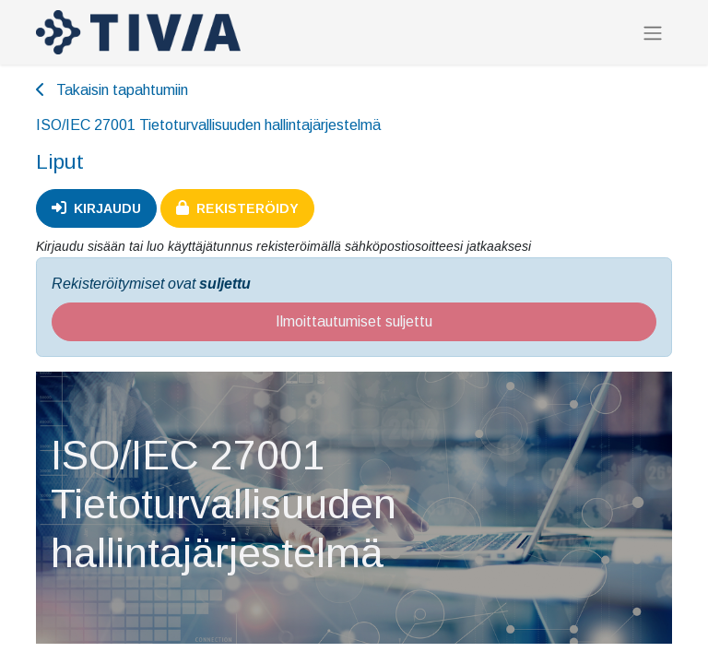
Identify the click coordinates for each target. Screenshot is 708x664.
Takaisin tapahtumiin (112, 90)
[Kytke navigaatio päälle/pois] (652, 33)
